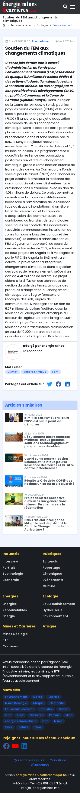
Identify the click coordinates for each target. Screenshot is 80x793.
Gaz (8, 715)
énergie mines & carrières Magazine (41, 775)
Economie (11, 580)
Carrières (10, 646)
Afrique (49, 626)
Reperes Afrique (34, 372)
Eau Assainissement (59, 604)
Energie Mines (41, 41)
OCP (45, 721)
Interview (10, 561)
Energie (9, 616)
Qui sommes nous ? (29, 760)
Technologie (13, 573)
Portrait (9, 567)
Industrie (11, 553)
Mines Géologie (15, 634)
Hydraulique (53, 610)
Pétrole (54, 715)
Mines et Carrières (19, 626)
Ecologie (50, 596)
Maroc (37, 697)
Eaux (20, 715)
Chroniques (52, 573)
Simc (38, 727)
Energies (10, 596)
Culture (49, 586)
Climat (12, 372)
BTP (5, 640)
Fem (55, 372)
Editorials (50, 561)
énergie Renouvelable (20, 721)
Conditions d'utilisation (49, 762)
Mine (68, 715)
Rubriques (52, 553)
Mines (58, 721)
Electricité (56, 703)
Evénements (53, 580)
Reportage (51, 567)
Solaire (24, 727)
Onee (9, 727)
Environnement (55, 616)
